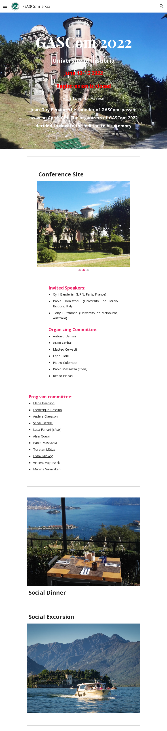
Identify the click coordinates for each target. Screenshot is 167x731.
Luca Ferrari (42, 429)
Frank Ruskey (43, 456)
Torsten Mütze (44, 449)
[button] (5, 6)
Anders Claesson (45, 416)
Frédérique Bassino (47, 409)
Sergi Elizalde (43, 423)
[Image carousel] (83, 226)
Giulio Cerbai (62, 342)
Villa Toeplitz (76, 98)
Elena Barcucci (44, 403)
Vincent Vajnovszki (46, 462)
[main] (83, 80)
